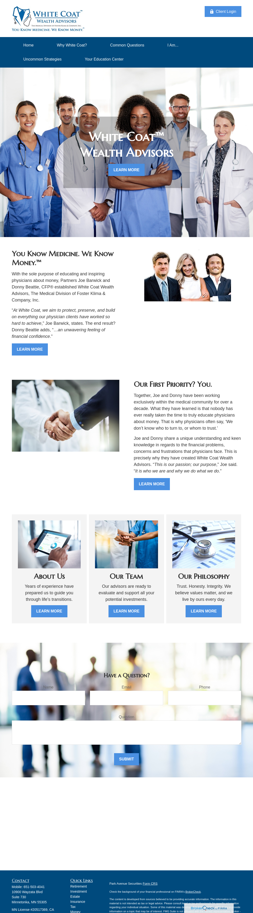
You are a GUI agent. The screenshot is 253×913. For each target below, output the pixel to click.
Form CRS (150, 883)
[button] (29, 45)
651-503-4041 (34, 887)
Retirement (78, 886)
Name (48, 687)
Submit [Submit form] (126, 759)
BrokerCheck (193, 891)
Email (126, 687)
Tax (73, 907)
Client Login (223, 11)
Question (126, 717)
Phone (204, 687)
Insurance (77, 902)
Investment (78, 891)
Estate (75, 896)
